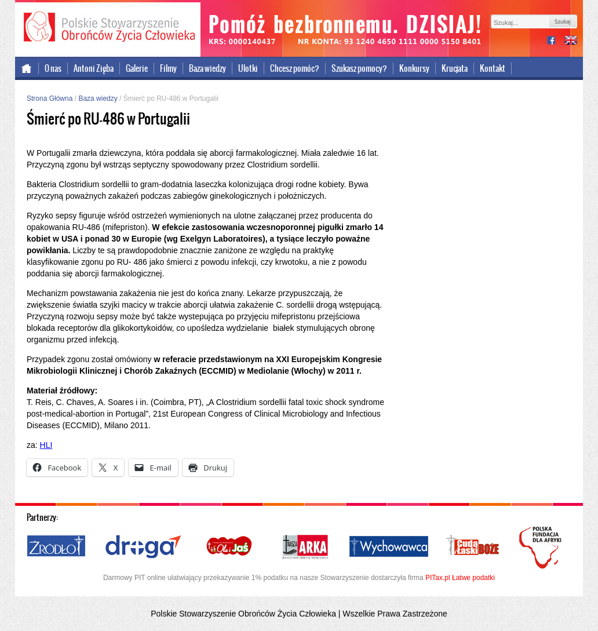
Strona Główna (49, 98)
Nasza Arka (305, 547)
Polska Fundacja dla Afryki (541, 547)
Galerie (137, 68)
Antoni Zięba (94, 68)
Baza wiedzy (207, 68)
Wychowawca (388, 547)
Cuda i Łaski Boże (473, 547)
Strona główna (27, 68)
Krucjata (455, 68)
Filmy (168, 68)
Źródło (57, 547)
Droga (143, 547)
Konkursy (414, 68)
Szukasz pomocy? (359, 68)
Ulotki (248, 68)
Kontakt (492, 68)
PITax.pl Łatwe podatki (460, 578)
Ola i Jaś (230, 547)
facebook (555, 41)
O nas (53, 68)
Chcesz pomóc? (294, 68)
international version (570, 41)
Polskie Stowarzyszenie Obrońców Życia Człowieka (107, 28)
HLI (46, 445)
